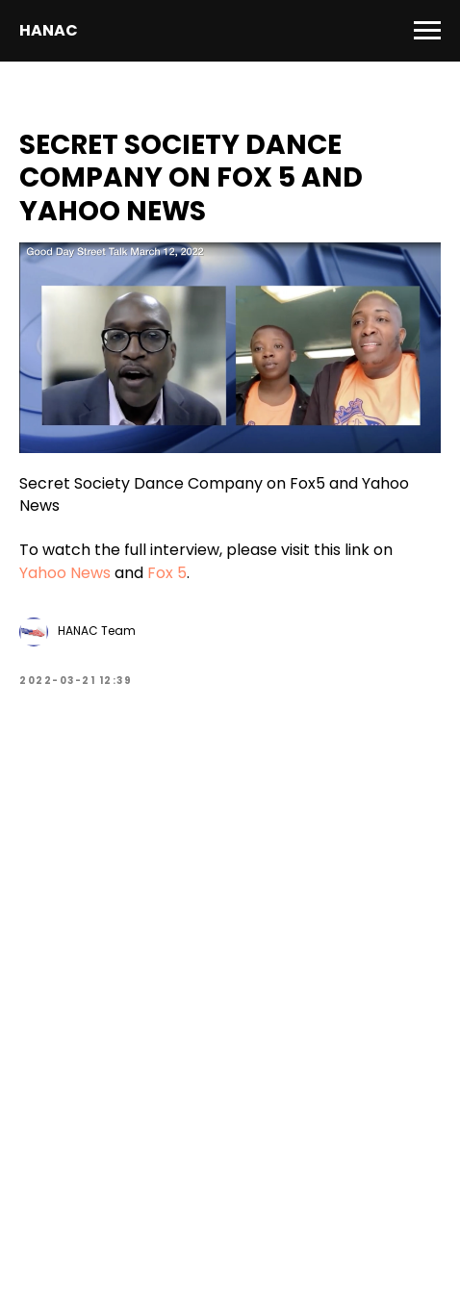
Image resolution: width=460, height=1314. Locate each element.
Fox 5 (167, 573)
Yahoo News (65, 573)
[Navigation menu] (427, 30)
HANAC (48, 30)
